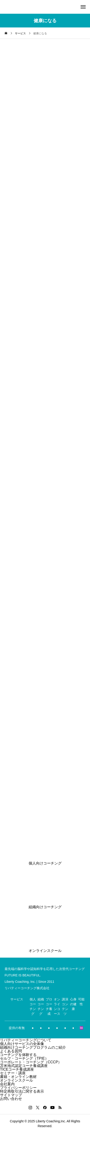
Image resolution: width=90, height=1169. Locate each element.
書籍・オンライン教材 (18, 1077)
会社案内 (7, 1084)
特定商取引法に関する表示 (22, 1091)
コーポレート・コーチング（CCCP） (31, 1062)
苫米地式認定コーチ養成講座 (24, 1066)
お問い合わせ (11, 1099)
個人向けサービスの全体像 (22, 1044)
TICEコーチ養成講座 (17, 1069)
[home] (6, 33)
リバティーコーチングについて (25, 1040)
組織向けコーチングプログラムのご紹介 (33, 1047)
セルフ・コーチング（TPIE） (24, 1058)
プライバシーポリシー (18, 1088)
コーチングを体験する (18, 1055)
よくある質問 (11, 1051)
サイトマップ (11, 1095)
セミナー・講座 (13, 1073)
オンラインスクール (16, 1080)
